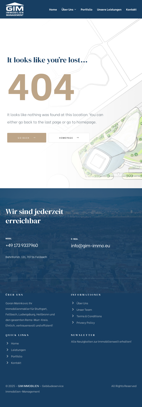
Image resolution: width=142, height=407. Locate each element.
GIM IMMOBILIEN (28, 386)
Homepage (69, 137)
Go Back (27, 137)
